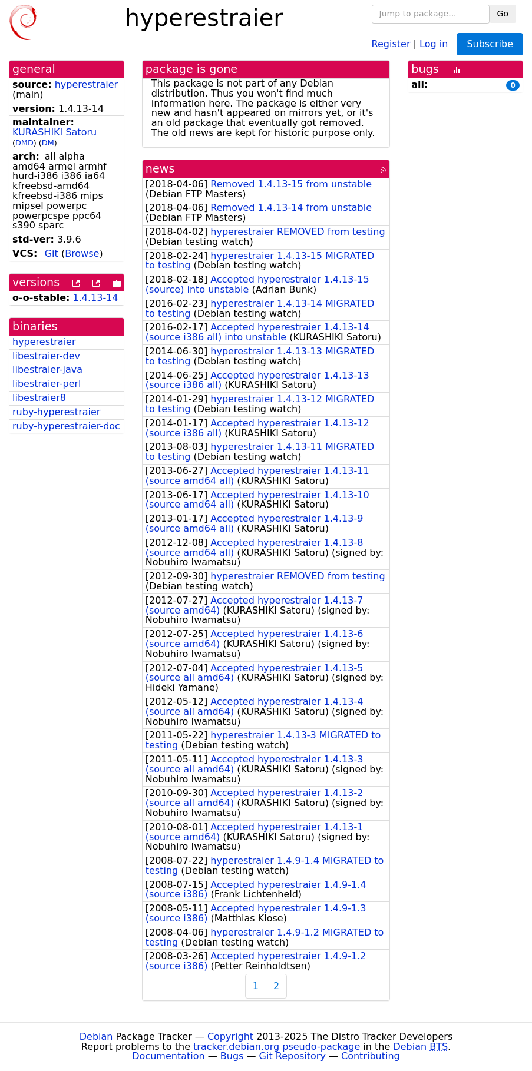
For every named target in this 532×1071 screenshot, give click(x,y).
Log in (433, 43)
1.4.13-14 (95, 297)
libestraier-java (47, 369)
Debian (96, 1036)
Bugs (232, 1056)
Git (51, 253)
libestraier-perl (46, 383)
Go (502, 13)
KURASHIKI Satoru (54, 132)
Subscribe (490, 43)
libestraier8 (39, 397)
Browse (82, 253)
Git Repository (292, 1056)
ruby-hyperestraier (56, 411)
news (160, 168)
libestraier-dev (46, 356)
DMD (24, 142)
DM (48, 142)
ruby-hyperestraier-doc (66, 426)
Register (391, 43)
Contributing (370, 1056)
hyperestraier (86, 84)
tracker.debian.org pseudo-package (276, 1046)
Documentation (168, 1056)
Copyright (230, 1036)
